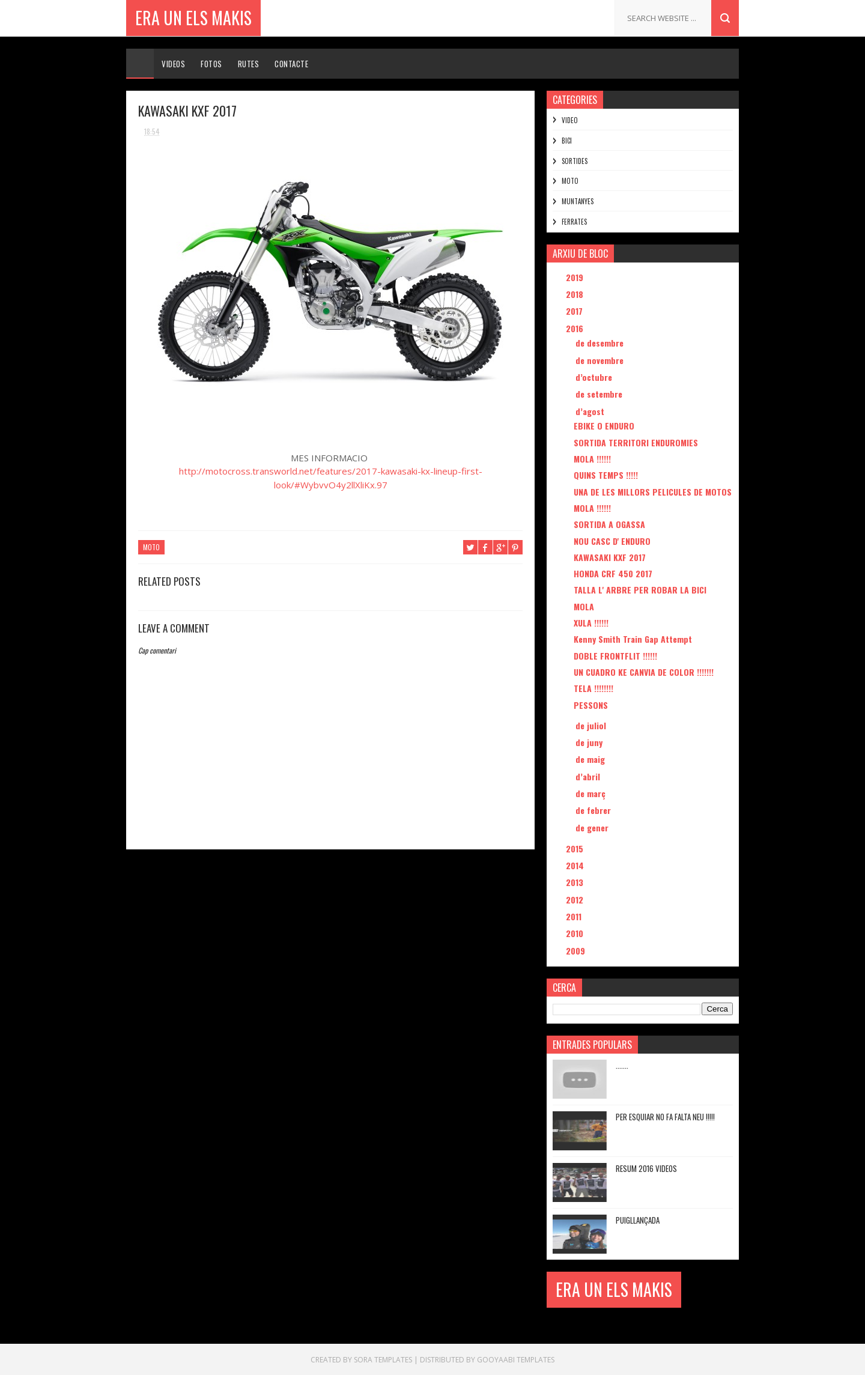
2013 (576, 882)
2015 (576, 848)
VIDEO (570, 120)
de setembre (600, 393)
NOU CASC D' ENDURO (612, 541)
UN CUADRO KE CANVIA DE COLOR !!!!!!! (644, 672)
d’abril (588, 776)
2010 (576, 933)
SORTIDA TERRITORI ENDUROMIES (636, 442)
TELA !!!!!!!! (593, 688)
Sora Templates (383, 1360)
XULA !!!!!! (591, 622)
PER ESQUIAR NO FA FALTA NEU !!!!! (665, 1117)
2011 (575, 916)
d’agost (591, 411)
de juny (590, 742)
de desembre (600, 342)
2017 (575, 311)
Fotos (211, 64)
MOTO (151, 547)
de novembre (600, 360)
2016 (576, 328)
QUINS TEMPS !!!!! (606, 475)
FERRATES (574, 221)
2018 (576, 294)
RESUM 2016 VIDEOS (646, 1168)
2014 (576, 865)
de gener (593, 827)
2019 (576, 277)
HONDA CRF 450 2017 (613, 573)
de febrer (594, 810)
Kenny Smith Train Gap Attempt (633, 639)
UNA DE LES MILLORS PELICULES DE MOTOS (653, 491)
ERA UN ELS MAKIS (193, 17)
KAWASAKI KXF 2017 (610, 557)
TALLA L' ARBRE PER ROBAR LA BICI (640, 589)
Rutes (249, 64)
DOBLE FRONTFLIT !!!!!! (615, 655)
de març (591, 793)
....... (622, 1065)
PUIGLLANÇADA (638, 1220)
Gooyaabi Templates (515, 1360)
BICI (567, 140)
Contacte (291, 64)
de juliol (592, 725)
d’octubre (595, 377)
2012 (576, 899)
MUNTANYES (577, 201)
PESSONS (591, 705)
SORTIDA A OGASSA (609, 524)
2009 (576, 950)
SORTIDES (574, 161)
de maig (591, 759)
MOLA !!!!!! (592, 458)
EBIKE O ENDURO (604, 425)
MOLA (584, 606)
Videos (173, 64)
